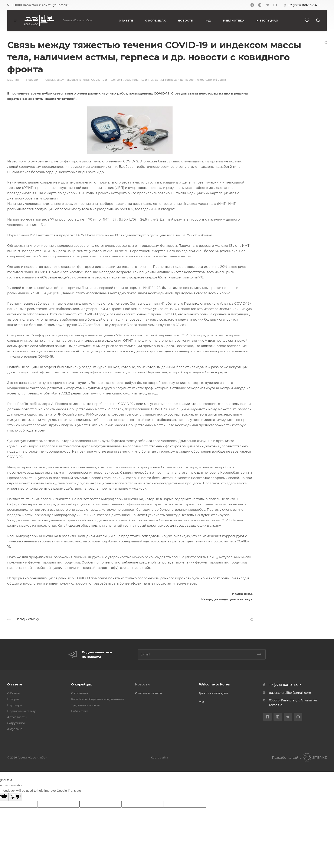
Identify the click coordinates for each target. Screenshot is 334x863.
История (13, 699)
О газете (14, 684)
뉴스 (201, 701)
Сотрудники (16, 723)
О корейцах (81, 684)
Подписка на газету (21, 711)
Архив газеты (17, 717)
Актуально (14, 729)
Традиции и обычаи (85, 705)
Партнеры (14, 705)
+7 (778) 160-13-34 (302, 5)
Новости (142, 684)
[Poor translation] (15, 797)
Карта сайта (159, 757)
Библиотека (80, 711)
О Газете (13, 693)
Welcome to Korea (214, 684)
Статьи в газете (148, 693)
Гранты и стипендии (213, 693)
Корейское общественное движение (97, 699)
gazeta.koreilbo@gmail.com (290, 693)
